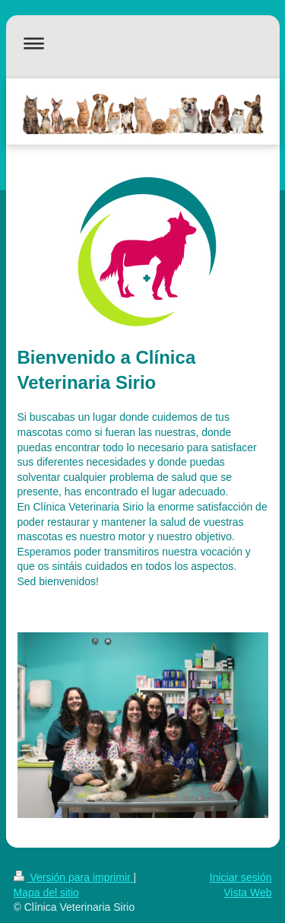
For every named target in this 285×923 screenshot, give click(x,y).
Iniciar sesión (241, 877)
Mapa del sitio (46, 892)
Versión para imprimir (74, 877)
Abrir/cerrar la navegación (142, 43)
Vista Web (247, 892)
